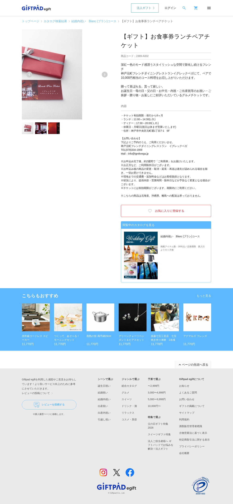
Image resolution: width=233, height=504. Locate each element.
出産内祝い (104, 412)
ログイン (170, 7)
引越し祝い (104, 419)
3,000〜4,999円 (157, 392)
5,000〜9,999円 (157, 399)
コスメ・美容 (129, 419)
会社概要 (184, 453)
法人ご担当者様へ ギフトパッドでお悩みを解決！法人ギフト (160, 445)
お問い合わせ (186, 399)
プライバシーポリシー (192, 446)
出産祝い (103, 406)
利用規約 (184, 419)
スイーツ (127, 399)
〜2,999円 (153, 385)
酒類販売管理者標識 (190, 426)
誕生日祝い (104, 385)
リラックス (128, 412)
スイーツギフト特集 (159, 434)
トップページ (30, 21)
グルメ (125, 392)
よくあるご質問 (188, 392)
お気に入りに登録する (166, 211)
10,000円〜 (154, 406)
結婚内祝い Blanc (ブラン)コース (93, 21)
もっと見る (204, 295)
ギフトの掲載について (192, 406)
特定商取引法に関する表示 (194, 439)
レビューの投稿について (38, 393)
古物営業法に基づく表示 (193, 432)
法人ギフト (144, 7)
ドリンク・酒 (129, 406)
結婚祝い (103, 392)
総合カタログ (129, 385)
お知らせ (184, 385)
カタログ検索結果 (55, 21)
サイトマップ (186, 412)
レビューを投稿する (49, 404)
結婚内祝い (104, 399)
